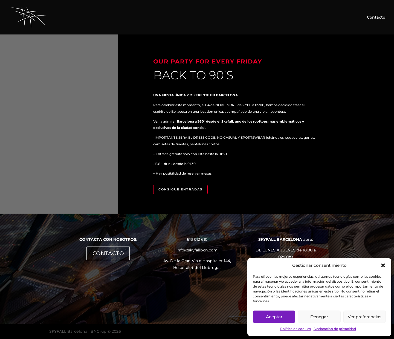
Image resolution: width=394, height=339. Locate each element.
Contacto (376, 17)
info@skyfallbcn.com (197, 250)
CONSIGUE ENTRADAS (180, 189)
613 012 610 (197, 239)
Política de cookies (295, 329)
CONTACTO (108, 253)
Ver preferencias (364, 316)
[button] (383, 265)
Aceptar (274, 316)
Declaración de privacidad (335, 329)
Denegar (319, 316)
